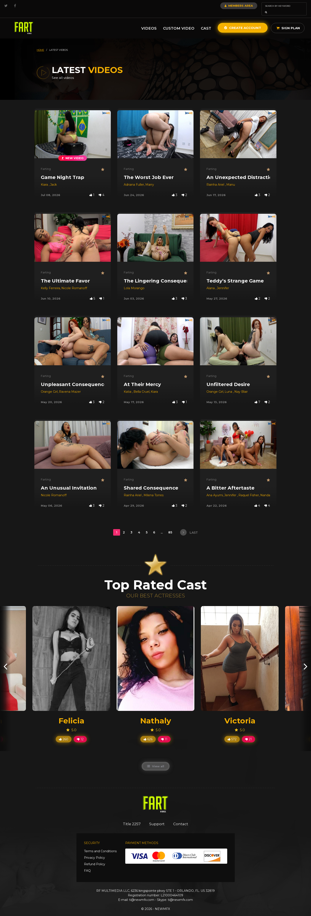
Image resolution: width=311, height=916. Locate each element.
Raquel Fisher (248, 489)
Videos (149, 22)
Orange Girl (49, 386)
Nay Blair (241, 386)
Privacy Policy (94, 852)
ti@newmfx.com (141, 894)
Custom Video (178, 22)
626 (148, 733)
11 (164, 733)
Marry (149, 178)
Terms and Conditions (100, 845)
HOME (40, 43)
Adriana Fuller (134, 178)
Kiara (45, 178)
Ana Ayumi (214, 489)
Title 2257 (132, 818)
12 (80, 733)
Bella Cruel (141, 386)
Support (157, 818)
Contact (180, 818)
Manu (230, 178)
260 (63, 733)
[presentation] (5, 660)
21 (248, 733)
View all (155, 760)
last (189, 526)
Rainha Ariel (215, 178)
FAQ (87, 865)
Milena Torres (153, 489)
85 (170, 526)
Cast (206, 22)
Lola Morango (134, 282)
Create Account (242, 22)
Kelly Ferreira (50, 282)
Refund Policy (94, 858)
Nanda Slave (269, 489)
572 (232, 733)
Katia (128, 386)
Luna (229, 386)
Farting (46, 162)
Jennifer (223, 282)
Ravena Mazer (70, 386)
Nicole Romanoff (74, 282)
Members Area (227, 5)
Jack (53, 178)
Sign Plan (288, 22)
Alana (211, 282)
